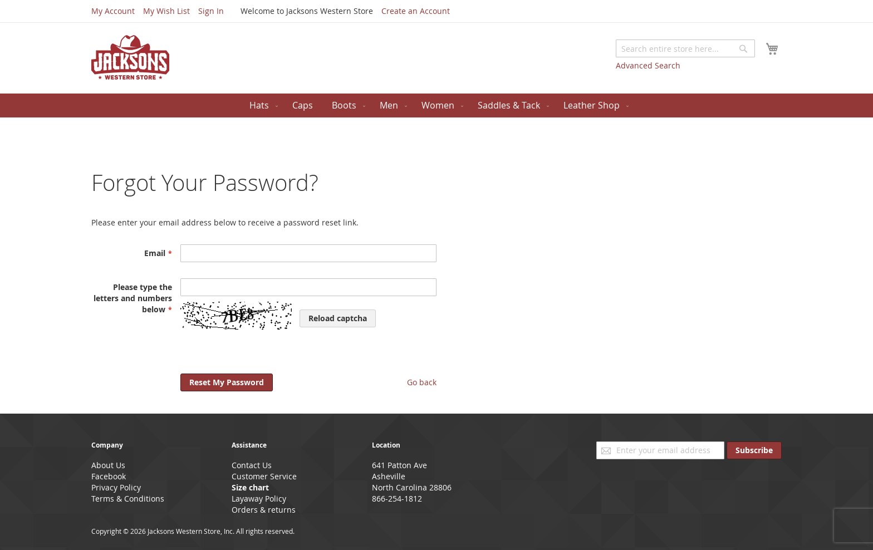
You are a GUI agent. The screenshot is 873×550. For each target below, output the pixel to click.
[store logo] (130, 57)
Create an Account (415, 11)
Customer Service (264, 476)
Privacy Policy (116, 487)
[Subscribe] (754, 450)
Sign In (211, 11)
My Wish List (166, 11)
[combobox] (685, 48)
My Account (113, 11)
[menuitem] (261, 105)
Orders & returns (264, 509)
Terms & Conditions (127, 498)
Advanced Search (648, 65)
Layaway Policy (259, 498)
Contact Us (252, 465)
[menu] (436, 105)
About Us (108, 465)
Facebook (108, 476)
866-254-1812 (397, 498)
